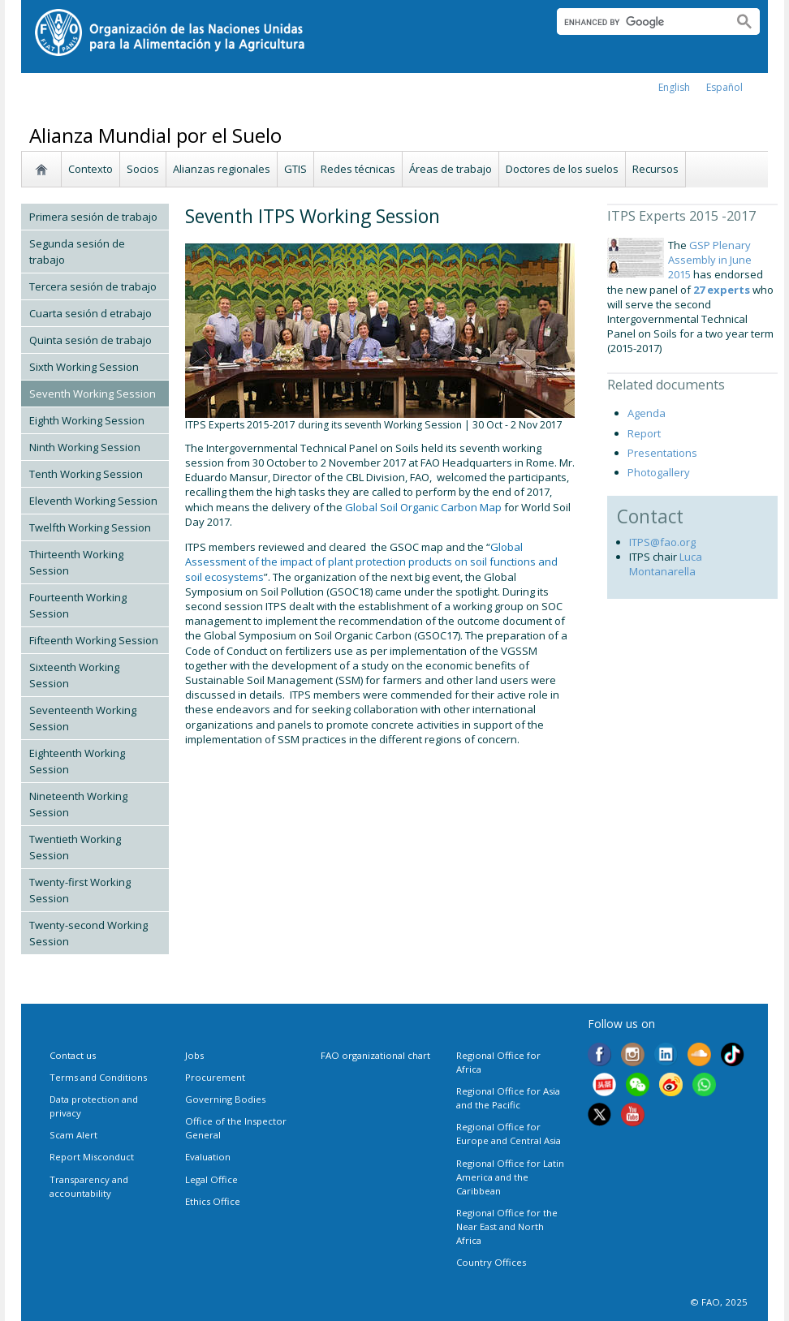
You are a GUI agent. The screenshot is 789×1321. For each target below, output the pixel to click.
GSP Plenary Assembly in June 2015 (710, 260)
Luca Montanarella (665, 564)
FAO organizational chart (375, 1055)
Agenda (646, 413)
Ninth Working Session (84, 447)
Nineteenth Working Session (78, 804)
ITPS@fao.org (662, 542)
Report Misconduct (92, 1157)
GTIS (295, 168)
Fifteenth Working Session (93, 640)
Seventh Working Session (92, 393)
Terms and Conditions (98, 1077)
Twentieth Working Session (75, 847)
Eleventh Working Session (93, 500)
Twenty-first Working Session (80, 890)
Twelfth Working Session (90, 527)
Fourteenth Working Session (78, 605)
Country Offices (491, 1262)
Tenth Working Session (86, 474)
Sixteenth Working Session (74, 675)
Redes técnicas (358, 168)
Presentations (662, 452)
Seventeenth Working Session (82, 718)
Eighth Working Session (86, 420)
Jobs (194, 1055)
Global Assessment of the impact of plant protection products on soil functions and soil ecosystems (371, 561)
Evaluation (208, 1157)
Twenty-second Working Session (88, 933)
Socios (143, 168)
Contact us (73, 1055)
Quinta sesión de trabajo (90, 340)
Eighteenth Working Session (77, 761)
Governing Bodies (225, 1099)
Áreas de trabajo (450, 168)
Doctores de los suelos (562, 168)
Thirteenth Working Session (76, 562)
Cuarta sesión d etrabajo (90, 313)
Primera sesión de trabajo (93, 216)
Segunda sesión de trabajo (77, 251)
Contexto (90, 168)
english (674, 87)
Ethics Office (212, 1201)
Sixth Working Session (84, 366)
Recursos (655, 168)
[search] (638, 22)
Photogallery (658, 472)
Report (644, 433)
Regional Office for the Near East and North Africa (507, 1226)
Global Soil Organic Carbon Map (423, 507)
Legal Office (211, 1179)
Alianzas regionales (221, 168)
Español (724, 87)
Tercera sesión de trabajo (93, 286)
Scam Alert (73, 1135)
